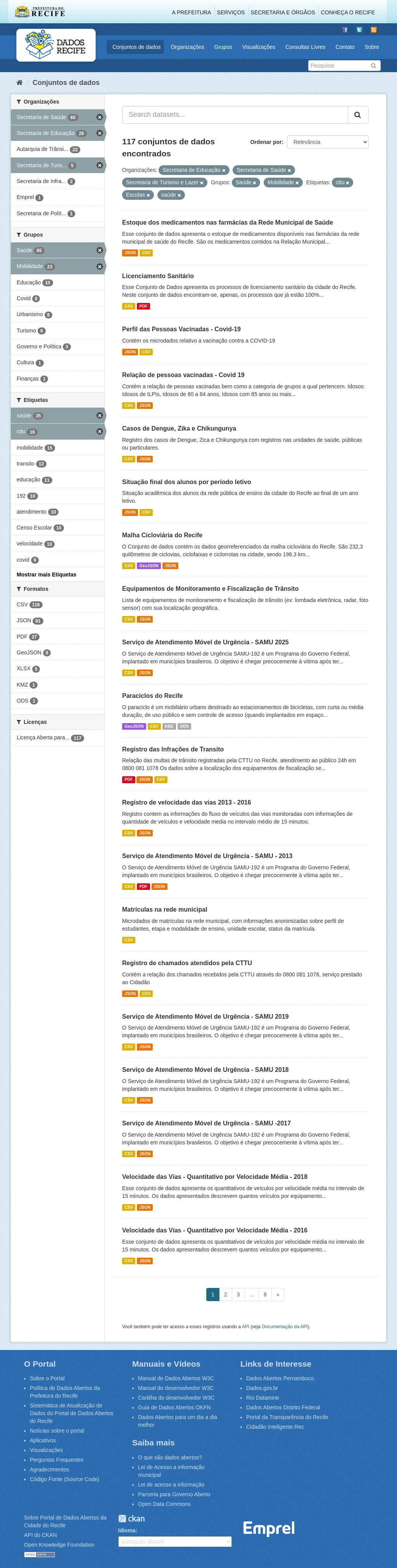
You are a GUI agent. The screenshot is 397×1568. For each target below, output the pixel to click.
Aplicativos (43, 1440)
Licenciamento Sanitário (158, 276)
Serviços (231, 12)
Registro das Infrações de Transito (173, 749)
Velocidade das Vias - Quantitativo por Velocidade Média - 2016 (214, 1230)
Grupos (223, 47)
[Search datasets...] (235, 115)
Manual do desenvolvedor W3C (176, 1388)
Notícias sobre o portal (57, 1431)
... (252, 1294)
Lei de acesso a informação (171, 1484)
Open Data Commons (164, 1504)
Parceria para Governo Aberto (174, 1494)
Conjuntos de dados (136, 47)
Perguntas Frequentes (57, 1460)
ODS (184, 726)
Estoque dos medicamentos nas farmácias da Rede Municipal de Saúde (227, 222)
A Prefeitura (191, 12)
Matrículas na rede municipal (164, 909)
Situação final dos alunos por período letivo (186, 482)
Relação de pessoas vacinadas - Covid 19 (183, 375)
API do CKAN (40, 1535)
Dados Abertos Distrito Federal (283, 1407)
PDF (143, 306)
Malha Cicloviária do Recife (162, 535)
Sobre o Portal (47, 1378)
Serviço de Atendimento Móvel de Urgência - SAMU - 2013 (207, 856)
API (245, 1326)
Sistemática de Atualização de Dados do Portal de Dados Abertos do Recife (72, 1413)
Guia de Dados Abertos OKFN (174, 1407)
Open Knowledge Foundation (59, 1545)
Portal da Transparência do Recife (287, 1417)
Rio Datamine (262, 1398)
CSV (146, 253)
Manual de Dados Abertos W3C (176, 1378)
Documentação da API (284, 1326)
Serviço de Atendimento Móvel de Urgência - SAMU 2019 (205, 1016)
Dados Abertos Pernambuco (280, 1378)
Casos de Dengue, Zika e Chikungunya (179, 428)
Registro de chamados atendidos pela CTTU (187, 963)
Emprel (269, 1529)
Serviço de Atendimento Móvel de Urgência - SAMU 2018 (205, 1069)
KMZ (169, 726)
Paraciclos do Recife (152, 695)
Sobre (372, 47)
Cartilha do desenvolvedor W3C (176, 1398)
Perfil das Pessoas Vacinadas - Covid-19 (181, 329)
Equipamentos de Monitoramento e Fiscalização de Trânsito (210, 588)
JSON (130, 253)
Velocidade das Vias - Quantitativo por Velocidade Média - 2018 (214, 1176)
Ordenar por (266, 142)
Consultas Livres (305, 47)
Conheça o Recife (348, 12)
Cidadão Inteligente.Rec (275, 1427)
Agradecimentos (49, 1469)
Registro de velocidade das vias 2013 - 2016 (186, 802)
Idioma (127, 1530)
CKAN (131, 1518)
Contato (345, 47)
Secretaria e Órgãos (283, 12)
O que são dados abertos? (170, 1457)
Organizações (187, 47)
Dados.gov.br (262, 1388)
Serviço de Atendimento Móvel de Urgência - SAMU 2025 (205, 642)
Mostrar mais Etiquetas (46, 574)
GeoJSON (148, 565)
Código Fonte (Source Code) (64, 1479)
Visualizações (258, 47)
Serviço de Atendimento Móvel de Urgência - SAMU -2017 (206, 1123)
